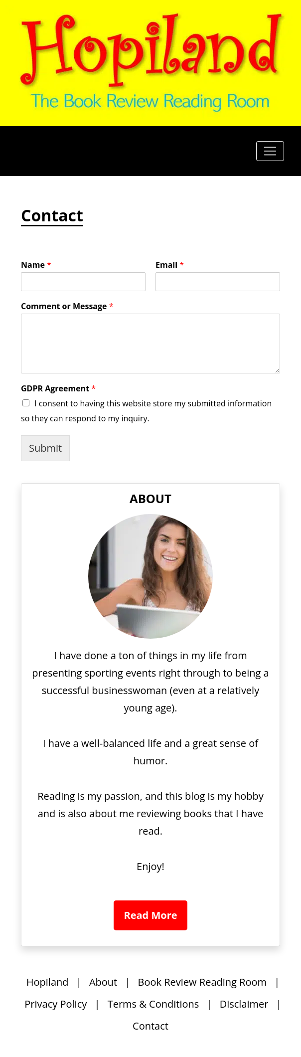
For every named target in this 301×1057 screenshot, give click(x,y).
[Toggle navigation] (270, 151)
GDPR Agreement (58, 388)
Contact (150, 1026)
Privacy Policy (55, 1004)
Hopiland (47, 982)
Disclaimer (244, 1004)
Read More (150, 915)
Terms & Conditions (153, 1004)
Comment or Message (67, 306)
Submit (45, 448)
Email (169, 265)
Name (36, 265)
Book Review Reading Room (202, 982)
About (103, 982)
